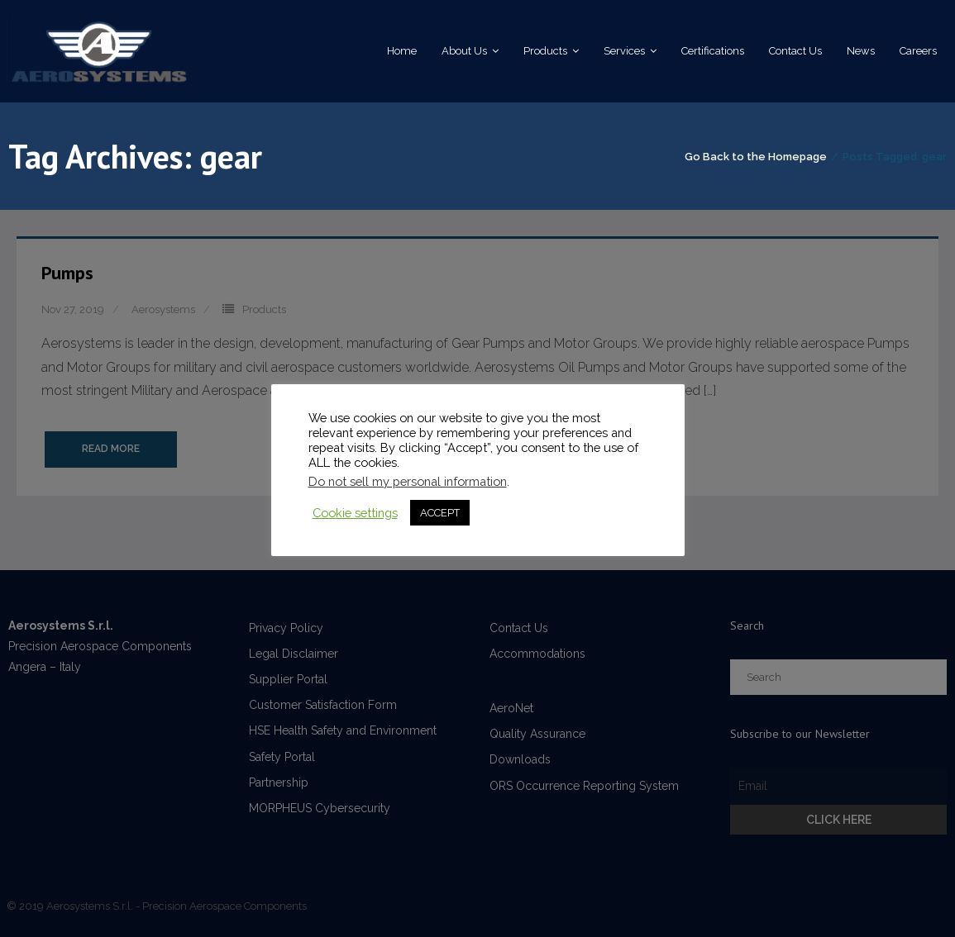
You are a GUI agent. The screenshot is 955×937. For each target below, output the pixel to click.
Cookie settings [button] (355, 513)
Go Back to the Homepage (756, 156)
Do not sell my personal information (407, 481)
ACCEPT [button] (440, 513)
